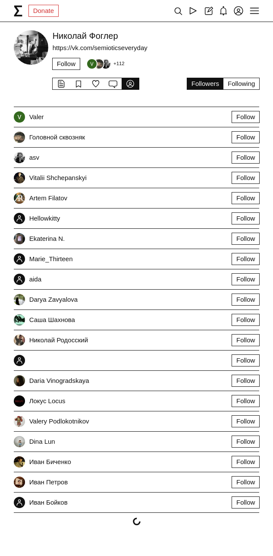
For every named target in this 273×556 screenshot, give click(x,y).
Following (241, 83)
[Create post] (208, 10)
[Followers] (105, 64)
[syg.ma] (18, 10)
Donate (43, 10)
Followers (205, 83)
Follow (66, 63)
